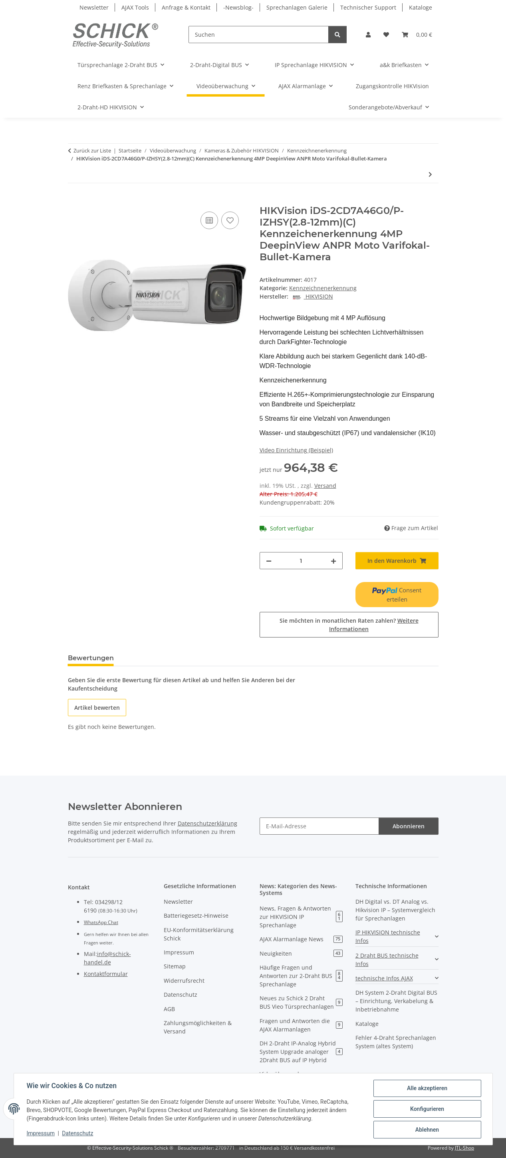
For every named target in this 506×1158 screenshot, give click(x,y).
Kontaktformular (106, 974)
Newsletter (94, 7)
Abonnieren (409, 826)
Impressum (41, 1133)
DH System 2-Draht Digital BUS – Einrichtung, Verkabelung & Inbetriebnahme (396, 1001)
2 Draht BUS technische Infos (387, 960)
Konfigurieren (427, 1109)
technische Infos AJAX (384, 978)
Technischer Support (368, 7)
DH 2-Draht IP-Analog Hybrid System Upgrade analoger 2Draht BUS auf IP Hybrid (301, 1051)
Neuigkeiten (301, 953)
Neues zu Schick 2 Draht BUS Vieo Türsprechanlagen (301, 1002)
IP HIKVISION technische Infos (387, 936)
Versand (325, 485)
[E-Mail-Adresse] (319, 826)
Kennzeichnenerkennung (323, 288)
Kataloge (420, 7)
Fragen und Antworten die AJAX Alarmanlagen (301, 1025)
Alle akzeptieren (427, 1088)
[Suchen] (259, 34)
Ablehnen (427, 1129)
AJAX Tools (135, 7)
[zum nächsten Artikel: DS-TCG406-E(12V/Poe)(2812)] (430, 174)
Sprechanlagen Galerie (296, 7)
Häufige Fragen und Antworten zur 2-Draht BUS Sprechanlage (301, 976)
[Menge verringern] (269, 560)
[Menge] (301, 560)
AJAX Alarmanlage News (301, 939)
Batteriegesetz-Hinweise (196, 915)
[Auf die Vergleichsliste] (209, 220)
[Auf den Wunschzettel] (230, 220)
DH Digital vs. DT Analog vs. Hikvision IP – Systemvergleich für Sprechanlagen (395, 910)
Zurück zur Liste (92, 150)
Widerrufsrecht (184, 980)
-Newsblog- (238, 7)
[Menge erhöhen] (333, 560)
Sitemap (175, 966)
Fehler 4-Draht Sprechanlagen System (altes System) (395, 1042)
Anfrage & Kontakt (186, 7)
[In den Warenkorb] (74, 200)
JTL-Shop (464, 1147)
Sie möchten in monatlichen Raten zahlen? (349, 625)
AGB (169, 1009)
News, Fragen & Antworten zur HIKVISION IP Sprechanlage (301, 917)
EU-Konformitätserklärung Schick (199, 934)
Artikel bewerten (97, 707)
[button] (368, 34)
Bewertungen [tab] (91, 658)
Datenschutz (77, 1133)
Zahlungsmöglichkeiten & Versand (198, 1027)
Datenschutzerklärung (207, 823)
